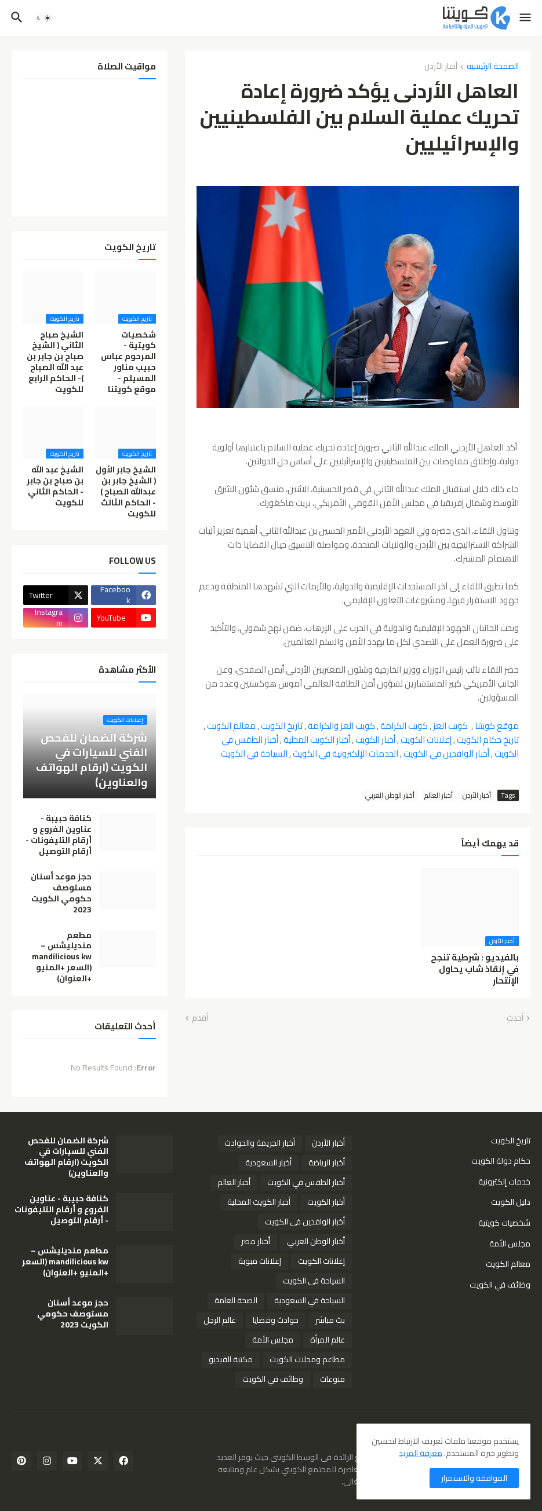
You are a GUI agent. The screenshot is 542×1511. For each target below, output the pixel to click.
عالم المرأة (327, 1339)
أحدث (515, 1018)
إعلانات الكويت (426, 739)
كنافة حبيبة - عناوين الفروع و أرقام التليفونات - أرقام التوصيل (59, 835)
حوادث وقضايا (276, 1319)
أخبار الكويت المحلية (316, 739)
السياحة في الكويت (254, 753)
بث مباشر (330, 1319)
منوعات (332, 1379)
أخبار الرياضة (326, 1162)
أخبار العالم (438, 795)
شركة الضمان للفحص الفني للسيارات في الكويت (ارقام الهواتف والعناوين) (66, 1157)
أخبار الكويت (375, 739)
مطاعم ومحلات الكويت (307, 1359)
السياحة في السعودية (309, 1300)
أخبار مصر (255, 1241)
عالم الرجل (219, 1319)
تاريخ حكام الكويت (488, 739)
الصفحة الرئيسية (493, 67)
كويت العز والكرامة (341, 725)
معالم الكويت (231, 725)
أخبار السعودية (268, 1162)
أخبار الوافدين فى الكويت (305, 1221)
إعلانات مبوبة (259, 1260)
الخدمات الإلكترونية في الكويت (345, 753)
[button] (526, 18)
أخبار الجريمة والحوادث (259, 1142)
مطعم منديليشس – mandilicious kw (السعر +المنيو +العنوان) (62, 957)
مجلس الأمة (509, 1243)
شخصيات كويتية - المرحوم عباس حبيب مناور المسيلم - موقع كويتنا (128, 362)
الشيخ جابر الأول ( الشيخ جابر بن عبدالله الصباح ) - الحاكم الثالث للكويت (126, 491)
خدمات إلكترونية (504, 1181)
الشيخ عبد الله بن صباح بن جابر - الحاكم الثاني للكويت (55, 486)
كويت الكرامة (404, 725)
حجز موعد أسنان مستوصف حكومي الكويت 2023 (61, 893)
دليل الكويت (510, 1201)
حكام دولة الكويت (500, 1160)
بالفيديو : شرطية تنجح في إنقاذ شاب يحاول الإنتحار (475, 969)
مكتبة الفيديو (231, 1359)
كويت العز (450, 725)
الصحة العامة (235, 1300)
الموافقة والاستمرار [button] (474, 1478)
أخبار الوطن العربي (389, 795)
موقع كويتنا (497, 725)
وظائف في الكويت (500, 1284)
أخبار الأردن (440, 67)
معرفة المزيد (420, 1453)
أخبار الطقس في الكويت (306, 1182)
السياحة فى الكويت (314, 1280)
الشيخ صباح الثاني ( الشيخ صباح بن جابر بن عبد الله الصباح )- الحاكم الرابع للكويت (55, 362)
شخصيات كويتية (504, 1222)
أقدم (200, 1018)
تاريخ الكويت (282, 725)
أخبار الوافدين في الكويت (446, 753)
